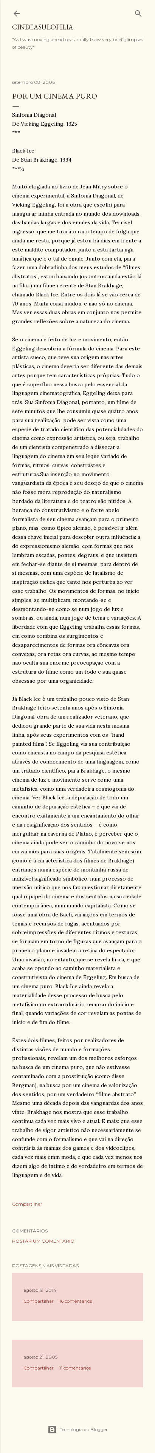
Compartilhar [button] (27, 1204)
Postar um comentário (43, 1241)
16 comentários (75, 1301)
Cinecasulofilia (42, 27)
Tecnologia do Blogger (78, 1429)
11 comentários (75, 1368)
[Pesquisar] (138, 12)
